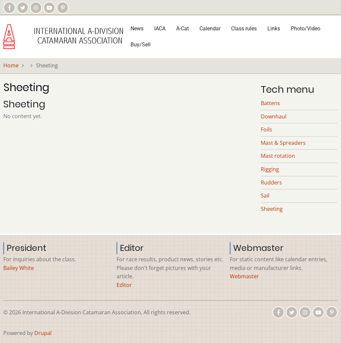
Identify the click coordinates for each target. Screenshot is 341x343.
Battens (270, 103)
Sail (265, 195)
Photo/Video (305, 28)
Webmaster (244, 276)
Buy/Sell (141, 44)
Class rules (244, 28)
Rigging (270, 169)
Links (273, 28)
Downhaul (273, 116)
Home (11, 65)
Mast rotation (278, 155)
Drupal (43, 333)
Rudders (271, 182)
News (137, 28)
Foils (266, 129)
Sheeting (272, 209)
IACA (160, 28)
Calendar (209, 28)
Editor (124, 285)
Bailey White (18, 268)
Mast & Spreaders (283, 142)
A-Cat (182, 28)
